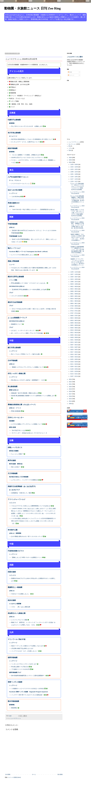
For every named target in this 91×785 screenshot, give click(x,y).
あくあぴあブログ (14, 490)
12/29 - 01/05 (74, 164)
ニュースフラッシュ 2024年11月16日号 (77, 192)
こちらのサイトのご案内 (75, 57)
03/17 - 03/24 (74, 352)
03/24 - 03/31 (74, 349)
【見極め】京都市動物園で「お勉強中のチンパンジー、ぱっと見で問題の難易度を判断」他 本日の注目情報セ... (77, 249)
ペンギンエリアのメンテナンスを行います (24, 664)
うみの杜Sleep (15, 196)
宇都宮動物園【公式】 (15, 236)
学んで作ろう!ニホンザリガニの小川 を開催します (26, 126)
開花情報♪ (14, 708)
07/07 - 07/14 (74, 313)
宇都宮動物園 (12, 224)
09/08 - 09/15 (74, 291)
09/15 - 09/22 (74, 289)
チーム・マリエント (15, 180)
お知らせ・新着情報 (15, 533)
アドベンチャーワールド (16, 499)
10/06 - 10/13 (74, 281)
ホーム (34, 774)
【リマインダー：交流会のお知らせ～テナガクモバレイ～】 (29, 433)
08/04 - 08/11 (74, 303)
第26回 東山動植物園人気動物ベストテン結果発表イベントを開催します (33, 395)
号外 (70, 150)
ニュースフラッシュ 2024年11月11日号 (77, 255)
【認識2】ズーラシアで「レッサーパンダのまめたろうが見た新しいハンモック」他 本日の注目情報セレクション (77, 262)
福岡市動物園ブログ (15, 672)
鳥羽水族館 (12, 460)
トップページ (13, 193)
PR (69, 146)
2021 (70, 384)
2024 (70, 162)
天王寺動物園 (12, 473)
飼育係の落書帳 (13, 451)
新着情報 (11, 123)
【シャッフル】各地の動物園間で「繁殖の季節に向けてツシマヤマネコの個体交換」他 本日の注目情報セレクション (77, 199)
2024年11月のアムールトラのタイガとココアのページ (27, 157)
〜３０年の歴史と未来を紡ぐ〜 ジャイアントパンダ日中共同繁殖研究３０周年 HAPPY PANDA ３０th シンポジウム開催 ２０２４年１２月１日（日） (33, 521)
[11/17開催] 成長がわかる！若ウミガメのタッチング (27, 536)
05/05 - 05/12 (74, 335)
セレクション (72, 144)
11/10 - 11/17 (74, 181)
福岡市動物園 (12, 657)
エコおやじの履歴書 (15, 603)
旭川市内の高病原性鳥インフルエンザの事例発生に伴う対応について (32, 139)
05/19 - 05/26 (74, 330)
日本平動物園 (12, 360)
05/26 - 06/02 (74, 327)
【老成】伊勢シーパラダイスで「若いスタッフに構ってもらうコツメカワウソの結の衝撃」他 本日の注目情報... (77, 212)
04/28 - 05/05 (74, 337)
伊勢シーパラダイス (15, 447)
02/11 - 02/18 (74, 364)
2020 (70, 386)
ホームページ (13, 136)
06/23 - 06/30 (74, 318)
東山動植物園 (12, 386)
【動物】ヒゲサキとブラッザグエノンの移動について (27, 367)
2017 (70, 394)
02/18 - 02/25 (74, 361)
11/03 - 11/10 (74, 272)
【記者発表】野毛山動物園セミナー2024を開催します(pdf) (29, 289)
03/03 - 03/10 (74, 357)
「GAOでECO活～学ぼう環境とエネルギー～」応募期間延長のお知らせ (33, 209)
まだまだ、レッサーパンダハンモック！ (23, 330)
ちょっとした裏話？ (17, 454)
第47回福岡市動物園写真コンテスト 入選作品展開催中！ (28, 675)
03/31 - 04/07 (74, 347)
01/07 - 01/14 (74, 376)
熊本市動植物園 (13, 701)
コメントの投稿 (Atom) (14, 777)
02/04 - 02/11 (74, 366)
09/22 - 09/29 (74, 286)
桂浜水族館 (12, 600)
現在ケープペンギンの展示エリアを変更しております (27, 646)
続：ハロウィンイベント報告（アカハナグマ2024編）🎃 (28, 333)
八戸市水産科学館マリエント (18, 177)
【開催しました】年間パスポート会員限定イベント (26, 557)
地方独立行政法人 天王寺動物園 (18, 477)
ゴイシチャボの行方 (17, 296)
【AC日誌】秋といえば (18, 430)
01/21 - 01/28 (74, 371)
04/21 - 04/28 (74, 340)
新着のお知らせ (13, 390)
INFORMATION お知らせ (16, 286)
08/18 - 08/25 (74, 298)
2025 (70, 160)
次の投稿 (7, 774)
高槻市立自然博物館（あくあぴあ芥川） (22, 486)
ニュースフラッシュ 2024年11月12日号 (77, 243)
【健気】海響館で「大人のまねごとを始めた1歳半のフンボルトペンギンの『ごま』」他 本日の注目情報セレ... (77, 237)
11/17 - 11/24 (74, 179)
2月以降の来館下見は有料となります (22, 648)
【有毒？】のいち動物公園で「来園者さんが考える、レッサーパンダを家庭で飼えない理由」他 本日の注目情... (77, 225)
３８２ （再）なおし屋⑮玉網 (20, 607)
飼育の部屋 (12, 427)
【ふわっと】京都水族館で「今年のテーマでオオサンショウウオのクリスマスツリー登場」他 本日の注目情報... (77, 186)
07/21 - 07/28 (74, 308)
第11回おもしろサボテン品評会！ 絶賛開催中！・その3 (28, 380)
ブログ (11, 292)
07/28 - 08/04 (74, 306)
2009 (70, 403)
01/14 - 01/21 (74, 373)
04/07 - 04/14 (74, 344)
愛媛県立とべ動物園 (15, 587)
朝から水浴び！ (16, 467)
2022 (70, 381)
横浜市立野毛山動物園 (16, 277)
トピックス (12, 502)
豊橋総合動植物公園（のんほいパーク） (22, 404)
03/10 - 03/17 (74, 354)
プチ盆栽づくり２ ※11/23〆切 (20, 669)
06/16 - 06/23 (74, 320)
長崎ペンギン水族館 (15, 682)
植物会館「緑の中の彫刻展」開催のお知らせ (24, 393)
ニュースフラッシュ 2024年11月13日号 (77, 231)
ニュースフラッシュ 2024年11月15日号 (77, 206)
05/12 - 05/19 (74, 332)
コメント (71, 75)
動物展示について (16, 324)
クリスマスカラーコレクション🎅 (21, 183)
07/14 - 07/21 (74, 310)
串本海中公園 (12, 530)
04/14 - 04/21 (74, 342)
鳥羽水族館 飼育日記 (15, 464)
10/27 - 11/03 (74, 274)
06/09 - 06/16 (74, 323)
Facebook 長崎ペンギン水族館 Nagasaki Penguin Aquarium (28, 691)
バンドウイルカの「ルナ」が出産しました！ (24, 651)
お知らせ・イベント (15, 408)
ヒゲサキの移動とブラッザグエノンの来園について (26, 424)
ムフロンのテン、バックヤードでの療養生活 (24, 480)
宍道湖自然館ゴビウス (16, 551)
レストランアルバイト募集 (19, 620)
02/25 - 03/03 (74, 359)
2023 (70, 379)
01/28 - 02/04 (74, 369)
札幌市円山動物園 (14, 120)
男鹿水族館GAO (13, 203)
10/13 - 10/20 (74, 279)
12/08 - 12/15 (74, 171)
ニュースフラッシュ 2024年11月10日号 (77, 268)
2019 (70, 389)
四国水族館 (12, 572)
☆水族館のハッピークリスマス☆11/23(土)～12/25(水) (27, 688)
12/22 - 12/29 (74, 167)
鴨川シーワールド (14, 248)
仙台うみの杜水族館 (15, 190)
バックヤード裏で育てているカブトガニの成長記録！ (27, 695)
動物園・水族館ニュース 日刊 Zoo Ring (32, 8)
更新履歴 (11, 421)
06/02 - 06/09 (74, 325)
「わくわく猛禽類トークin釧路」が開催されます (25, 155)
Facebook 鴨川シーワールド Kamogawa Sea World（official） (28, 251)
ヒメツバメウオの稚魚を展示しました (22, 254)
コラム (70, 148)
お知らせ (11, 206)
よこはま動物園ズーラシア (17, 318)
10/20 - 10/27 (74, 276)
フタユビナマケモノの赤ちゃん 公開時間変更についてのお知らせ (30, 506)
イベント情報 (13, 280)
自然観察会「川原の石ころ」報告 (21, 493)
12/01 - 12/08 (74, 174)
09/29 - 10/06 (74, 284)
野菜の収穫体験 (16, 411)
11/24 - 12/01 (74, 176)
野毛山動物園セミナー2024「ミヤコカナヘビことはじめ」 (28, 283)
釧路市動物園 (12, 148)
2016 (70, 396)
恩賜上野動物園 (13, 261)
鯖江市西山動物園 (14, 347)
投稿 (70, 72)
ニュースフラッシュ (15, 718)
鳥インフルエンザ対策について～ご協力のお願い (26, 354)
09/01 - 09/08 (74, 293)
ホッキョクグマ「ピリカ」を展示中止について (25, 142)
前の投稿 (60, 774)
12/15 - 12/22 (74, 169)
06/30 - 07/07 (74, 315)
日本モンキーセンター (16, 417)
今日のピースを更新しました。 (20, 594)
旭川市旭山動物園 (14, 133)
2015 (70, 398)
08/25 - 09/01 (74, 296)
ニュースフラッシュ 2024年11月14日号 (77, 218)
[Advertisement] (38, 36)
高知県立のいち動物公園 (16, 613)
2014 (70, 401)
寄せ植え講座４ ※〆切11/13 (19, 666)
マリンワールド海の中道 (16, 639)
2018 (70, 391)
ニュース (11, 264)
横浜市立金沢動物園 (15, 302)
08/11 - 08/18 (74, 301)
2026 (70, 157)
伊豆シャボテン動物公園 (16, 373)
